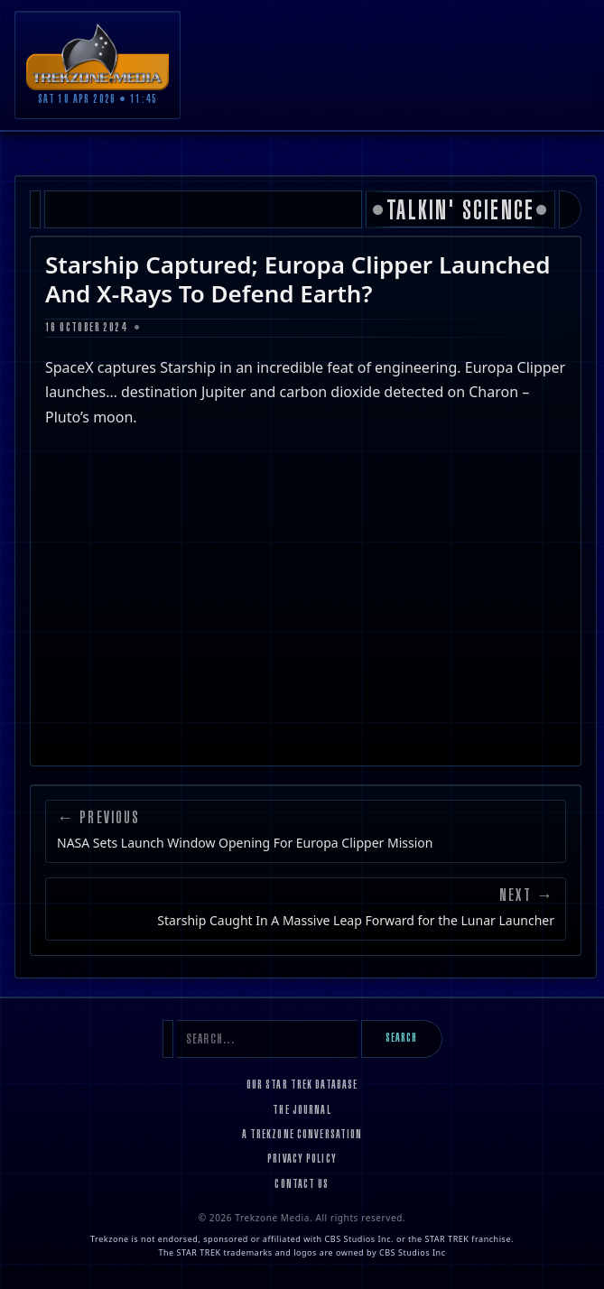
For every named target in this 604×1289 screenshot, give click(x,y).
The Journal (301, 1111)
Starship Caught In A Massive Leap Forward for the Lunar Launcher (355, 921)
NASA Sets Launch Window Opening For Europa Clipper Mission (244, 843)
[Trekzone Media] (97, 56)
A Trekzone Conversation (302, 1135)
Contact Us (301, 1185)
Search (402, 1039)
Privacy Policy (302, 1160)
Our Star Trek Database (302, 1086)
